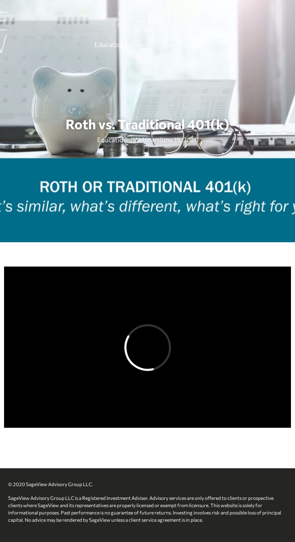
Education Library (120, 44)
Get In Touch (182, 44)
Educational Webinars (128, 139)
